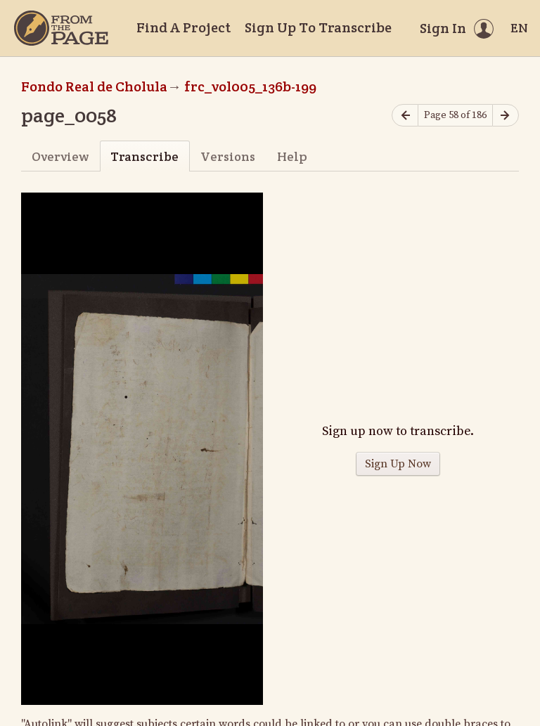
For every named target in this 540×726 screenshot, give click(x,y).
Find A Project (183, 27)
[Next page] (505, 115)
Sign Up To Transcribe (318, 27)
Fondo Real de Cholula (94, 86)
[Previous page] (405, 115)
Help (292, 156)
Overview (60, 156)
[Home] (61, 28)
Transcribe (144, 156)
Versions (227, 156)
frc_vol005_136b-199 (250, 86)
